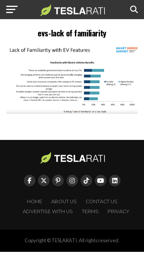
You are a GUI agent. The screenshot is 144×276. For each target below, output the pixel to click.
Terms (90, 211)
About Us (64, 201)
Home (34, 201)
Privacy (118, 211)
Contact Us (102, 201)
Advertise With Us (48, 211)
